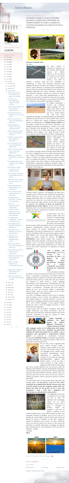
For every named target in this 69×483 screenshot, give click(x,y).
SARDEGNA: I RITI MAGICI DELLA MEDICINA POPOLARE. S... (14, 138)
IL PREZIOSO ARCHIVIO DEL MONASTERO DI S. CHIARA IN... (15, 257)
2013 (7, 307)
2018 (7, 76)
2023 (7, 64)
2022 (7, 66)
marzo (9, 294)
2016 (7, 81)
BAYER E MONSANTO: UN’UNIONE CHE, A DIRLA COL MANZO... (14, 94)
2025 (7, 59)
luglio (9, 285)
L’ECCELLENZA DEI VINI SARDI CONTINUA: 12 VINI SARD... (14, 193)
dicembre (10, 83)
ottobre (10, 88)
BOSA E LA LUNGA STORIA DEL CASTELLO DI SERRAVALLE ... (15, 151)
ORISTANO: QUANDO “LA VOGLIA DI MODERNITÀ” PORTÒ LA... (15, 120)
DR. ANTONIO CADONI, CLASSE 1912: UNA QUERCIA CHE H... (14, 169)
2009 (7, 317)
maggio (10, 289)
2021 (7, 69)
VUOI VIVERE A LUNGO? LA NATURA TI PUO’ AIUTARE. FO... (15, 251)
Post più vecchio (61, 467)
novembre (10, 86)
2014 (7, 305)
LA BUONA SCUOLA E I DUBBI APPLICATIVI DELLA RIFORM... (13, 213)
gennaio (10, 299)
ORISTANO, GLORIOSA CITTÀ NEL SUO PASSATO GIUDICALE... (15, 245)
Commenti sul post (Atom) (37, 471)
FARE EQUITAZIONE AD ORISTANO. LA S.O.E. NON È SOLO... (15, 114)
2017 (7, 79)
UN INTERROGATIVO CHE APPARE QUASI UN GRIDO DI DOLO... (15, 163)
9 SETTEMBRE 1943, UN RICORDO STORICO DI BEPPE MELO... (14, 225)
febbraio (10, 297)
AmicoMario (23, 8)
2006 (7, 324)
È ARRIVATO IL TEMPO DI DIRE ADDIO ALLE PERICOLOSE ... (14, 271)
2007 (7, 322)
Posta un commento (30, 464)
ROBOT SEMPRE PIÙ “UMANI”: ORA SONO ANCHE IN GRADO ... (14, 126)
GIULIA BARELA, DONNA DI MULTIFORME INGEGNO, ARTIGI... (15, 175)
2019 (7, 74)
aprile (9, 292)
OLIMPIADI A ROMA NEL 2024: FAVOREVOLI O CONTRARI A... (14, 187)
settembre (10, 90)
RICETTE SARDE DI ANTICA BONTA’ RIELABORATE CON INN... (15, 132)
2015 (7, 302)
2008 (7, 319)
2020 (7, 71)
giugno (9, 287)
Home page (45, 467)
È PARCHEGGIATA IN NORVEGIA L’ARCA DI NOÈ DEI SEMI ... (14, 231)
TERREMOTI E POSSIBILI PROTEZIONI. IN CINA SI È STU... (15, 157)
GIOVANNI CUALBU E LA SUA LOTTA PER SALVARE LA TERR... (15, 277)
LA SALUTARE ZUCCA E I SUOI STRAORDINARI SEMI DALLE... (14, 144)
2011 (7, 312)
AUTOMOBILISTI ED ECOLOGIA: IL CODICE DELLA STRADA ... (14, 199)
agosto (9, 282)
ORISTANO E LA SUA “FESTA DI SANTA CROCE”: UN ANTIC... (15, 181)
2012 (7, 310)
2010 (7, 314)
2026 (7, 57)
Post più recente (30, 467)
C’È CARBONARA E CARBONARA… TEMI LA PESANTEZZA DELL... (15, 219)
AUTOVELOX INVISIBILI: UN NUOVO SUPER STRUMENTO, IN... (15, 108)
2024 (7, 62)
